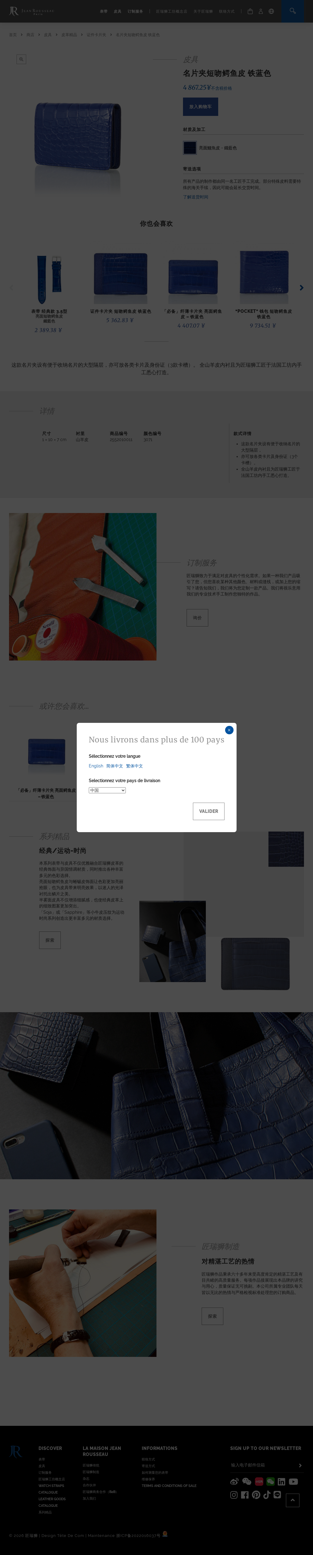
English (96, 766)
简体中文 (114, 766)
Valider (208, 811)
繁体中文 (134, 766)
